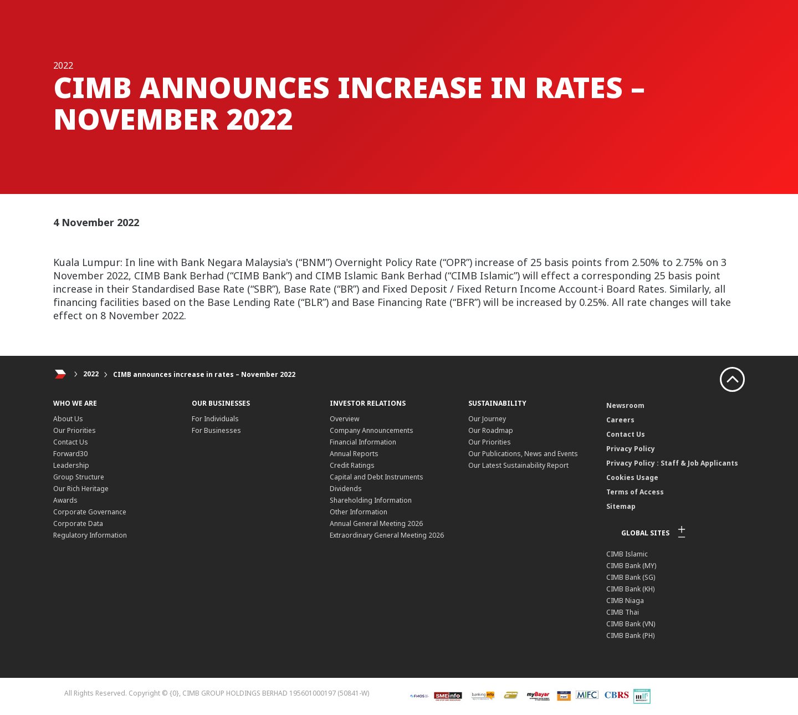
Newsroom (625, 405)
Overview (344, 418)
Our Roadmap (490, 430)
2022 (91, 374)
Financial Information (363, 442)
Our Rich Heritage (81, 488)
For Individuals (215, 418)
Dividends (346, 488)
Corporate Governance (89, 512)
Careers (620, 420)
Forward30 (70, 453)
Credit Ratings (352, 465)
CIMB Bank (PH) (630, 635)
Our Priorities (74, 430)
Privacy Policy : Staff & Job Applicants (672, 463)
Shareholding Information (371, 500)
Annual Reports (354, 453)
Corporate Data (78, 523)
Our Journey (487, 418)
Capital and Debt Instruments (376, 477)
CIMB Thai (622, 612)
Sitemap (621, 506)
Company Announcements (371, 430)
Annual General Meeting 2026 (376, 523)
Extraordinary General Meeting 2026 (387, 535)
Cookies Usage (632, 477)
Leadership (71, 465)
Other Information (358, 512)
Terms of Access (635, 492)
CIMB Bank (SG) (630, 577)
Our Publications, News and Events (523, 453)
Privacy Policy (630, 448)
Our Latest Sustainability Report (518, 465)
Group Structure (78, 477)
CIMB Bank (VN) (630, 624)
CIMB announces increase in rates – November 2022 (204, 374)
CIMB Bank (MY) (631, 565)
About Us (68, 418)
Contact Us (70, 442)
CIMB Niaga (625, 600)
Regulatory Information (90, 535)
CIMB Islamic (627, 554)
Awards (65, 500)
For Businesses (216, 430)
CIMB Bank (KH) (630, 589)
